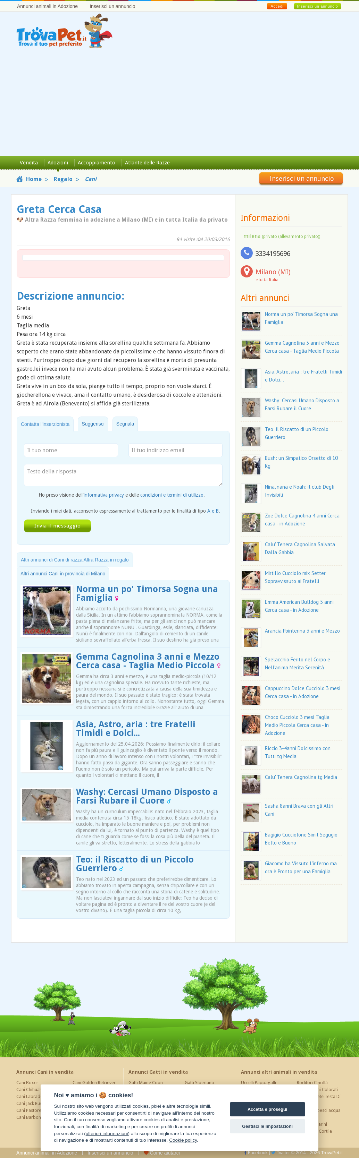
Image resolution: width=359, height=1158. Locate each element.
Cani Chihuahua (31, 1089)
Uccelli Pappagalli (258, 1082)
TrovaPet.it (332, 1152)
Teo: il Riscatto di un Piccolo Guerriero (135, 864)
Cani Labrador (30, 1096)
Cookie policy (183, 1140)
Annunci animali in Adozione (47, 6)
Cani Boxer (27, 1082)
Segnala (125, 424)
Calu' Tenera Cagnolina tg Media (301, 777)
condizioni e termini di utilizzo (171, 495)
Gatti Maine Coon (145, 1082)
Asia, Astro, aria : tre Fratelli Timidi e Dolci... (135, 728)
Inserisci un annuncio (112, 6)
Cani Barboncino (32, 1117)
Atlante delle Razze (147, 163)
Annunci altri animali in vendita (279, 1072)
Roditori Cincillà (312, 1082)
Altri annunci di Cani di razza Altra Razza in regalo (75, 560)
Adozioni (58, 163)
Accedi (276, 6)
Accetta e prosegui (267, 1109)
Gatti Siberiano (199, 1082)
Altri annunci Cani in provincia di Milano (62, 573)
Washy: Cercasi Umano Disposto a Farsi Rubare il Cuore (147, 796)
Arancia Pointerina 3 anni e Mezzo (302, 630)
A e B (213, 511)
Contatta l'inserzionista (45, 424)
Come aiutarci (162, 1153)
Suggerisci (93, 424)
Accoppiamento (96, 163)
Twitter (280, 1152)
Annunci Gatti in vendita (158, 1072)
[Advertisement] (179, 103)
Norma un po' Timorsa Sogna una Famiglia (147, 593)
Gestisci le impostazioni (267, 1126)
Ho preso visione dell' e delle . (122, 495)
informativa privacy (104, 495)
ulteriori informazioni (107, 1133)
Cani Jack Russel (32, 1103)
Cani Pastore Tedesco (37, 1110)
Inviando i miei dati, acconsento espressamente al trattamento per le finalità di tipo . (125, 511)
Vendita (29, 163)
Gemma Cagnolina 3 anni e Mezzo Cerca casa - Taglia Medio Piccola (148, 661)
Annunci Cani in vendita (45, 1072)
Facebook (256, 1152)
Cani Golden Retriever (94, 1082)
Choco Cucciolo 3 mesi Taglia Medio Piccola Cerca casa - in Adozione (297, 725)
